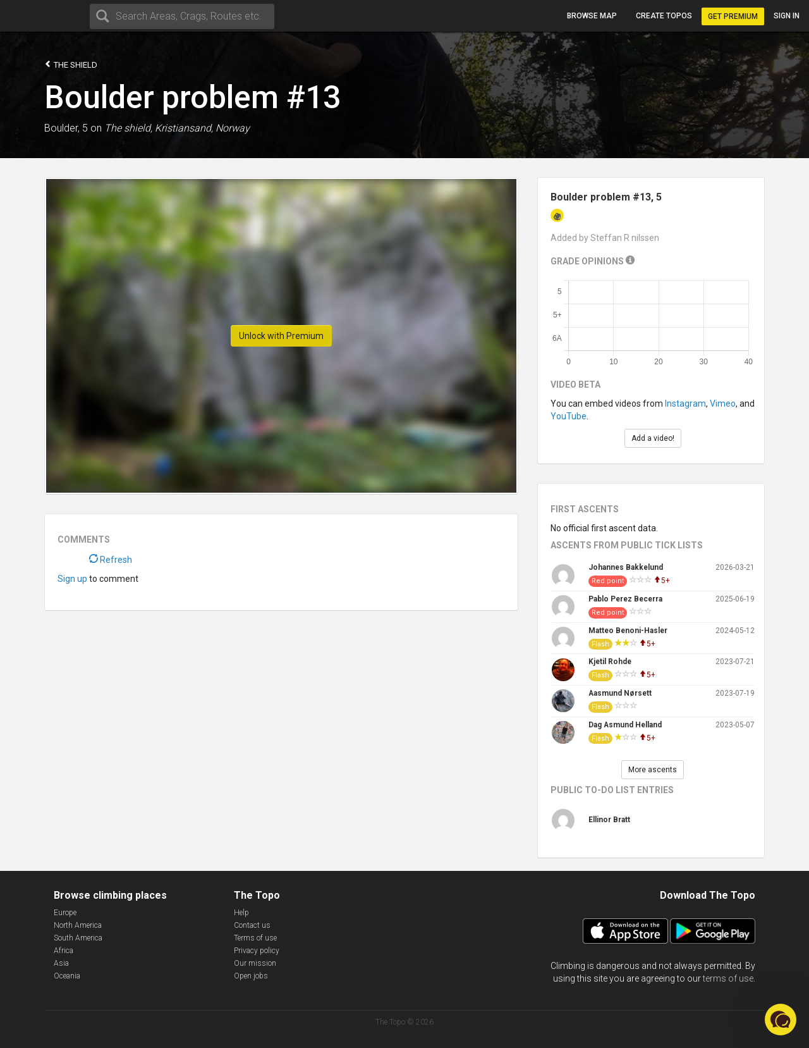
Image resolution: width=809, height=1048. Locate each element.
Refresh (110, 560)
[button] (780, 1019)
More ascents (652, 769)
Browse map (592, 15)
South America (78, 938)
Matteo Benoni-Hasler (627, 630)
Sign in (787, 15)
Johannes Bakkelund (625, 567)
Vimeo (723, 403)
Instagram (685, 403)
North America (78, 925)
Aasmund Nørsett (620, 693)
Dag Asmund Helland (625, 724)
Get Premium (733, 16)
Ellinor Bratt (609, 819)
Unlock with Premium (281, 336)
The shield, (128, 128)
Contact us (252, 925)
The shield (70, 64)
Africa (63, 950)
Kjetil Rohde (609, 661)
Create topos (664, 15)
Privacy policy (256, 950)
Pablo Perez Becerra (625, 599)
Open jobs (251, 975)
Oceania (67, 975)
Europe (65, 912)
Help (241, 912)
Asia (61, 963)
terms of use (728, 978)
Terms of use (255, 938)
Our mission (255, 963)
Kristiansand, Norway (202, 128)
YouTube (568, 416)
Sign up (72, 579)
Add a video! (652, 438)
